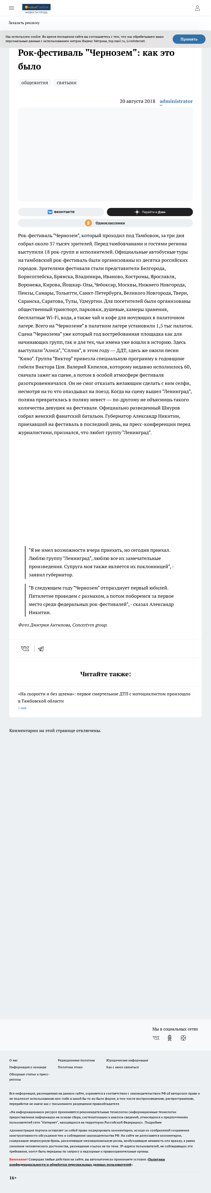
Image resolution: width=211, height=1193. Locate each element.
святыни (66, 82)
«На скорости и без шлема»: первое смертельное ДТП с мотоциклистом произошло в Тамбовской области (105, 701)
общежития (34, 82)
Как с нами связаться (122, 1067)
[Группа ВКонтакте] (61, 212)
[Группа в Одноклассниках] (105, 223)
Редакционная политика (76, 1060)
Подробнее (153, 1122)
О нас (13, 1060)
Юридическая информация (127, 1060)
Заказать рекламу (24, 22)
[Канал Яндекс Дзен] (150, 212)
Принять (189, 39)
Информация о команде (27, 1067)
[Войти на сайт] (197, 7)
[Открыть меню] (11, 7)
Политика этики (70, 1067)
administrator (176, 101)
